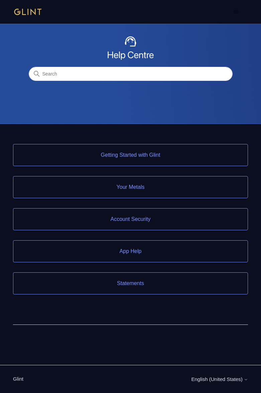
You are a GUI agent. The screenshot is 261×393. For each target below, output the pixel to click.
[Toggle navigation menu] (236, 12)
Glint (18, 379)
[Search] (130, 74)
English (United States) (219, 379)
